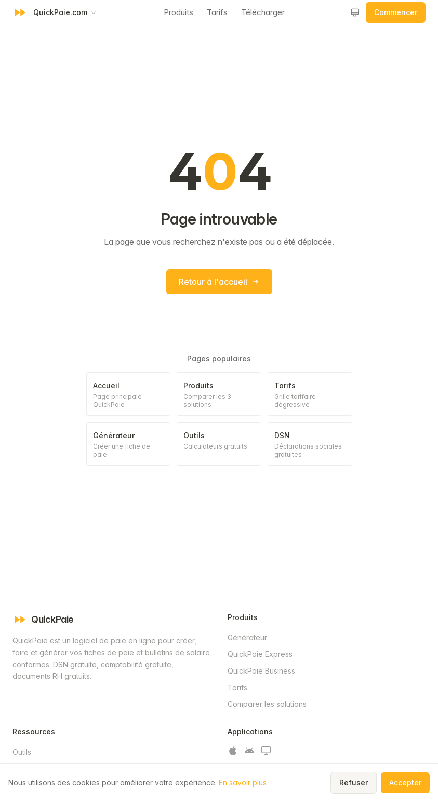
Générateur (247, 637)
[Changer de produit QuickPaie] (65, 12)
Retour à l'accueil (219, 282)
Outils (21, 751)
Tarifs (217, 12)
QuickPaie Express (260, 654)
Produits (178, 12)
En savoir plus (243, 782)
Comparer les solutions (267, 704)
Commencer (395, 12)
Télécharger (263, 12)
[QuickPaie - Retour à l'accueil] (19, 12)
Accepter (405, 782)
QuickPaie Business (261, 670)
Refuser (353, 782)
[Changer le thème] (355, 12)
